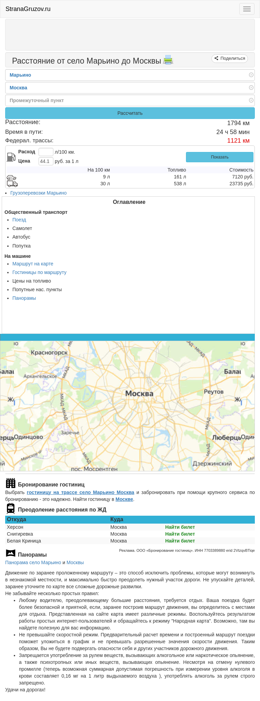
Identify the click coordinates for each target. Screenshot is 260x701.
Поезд (19, 219)
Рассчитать (130, 113)
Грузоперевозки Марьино (38, 193)
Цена (24, 161)
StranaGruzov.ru (28, 9)
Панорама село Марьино (33, 562)
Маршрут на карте (32, 263)
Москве (124, 499)
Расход (26, 151)
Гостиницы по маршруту (39, 272)
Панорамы (24, 298)
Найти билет (180, 527)
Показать (220, 157)
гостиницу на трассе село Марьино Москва (80, 492)
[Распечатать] (168, 62)
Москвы (75, 562)
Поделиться (232, 58)
